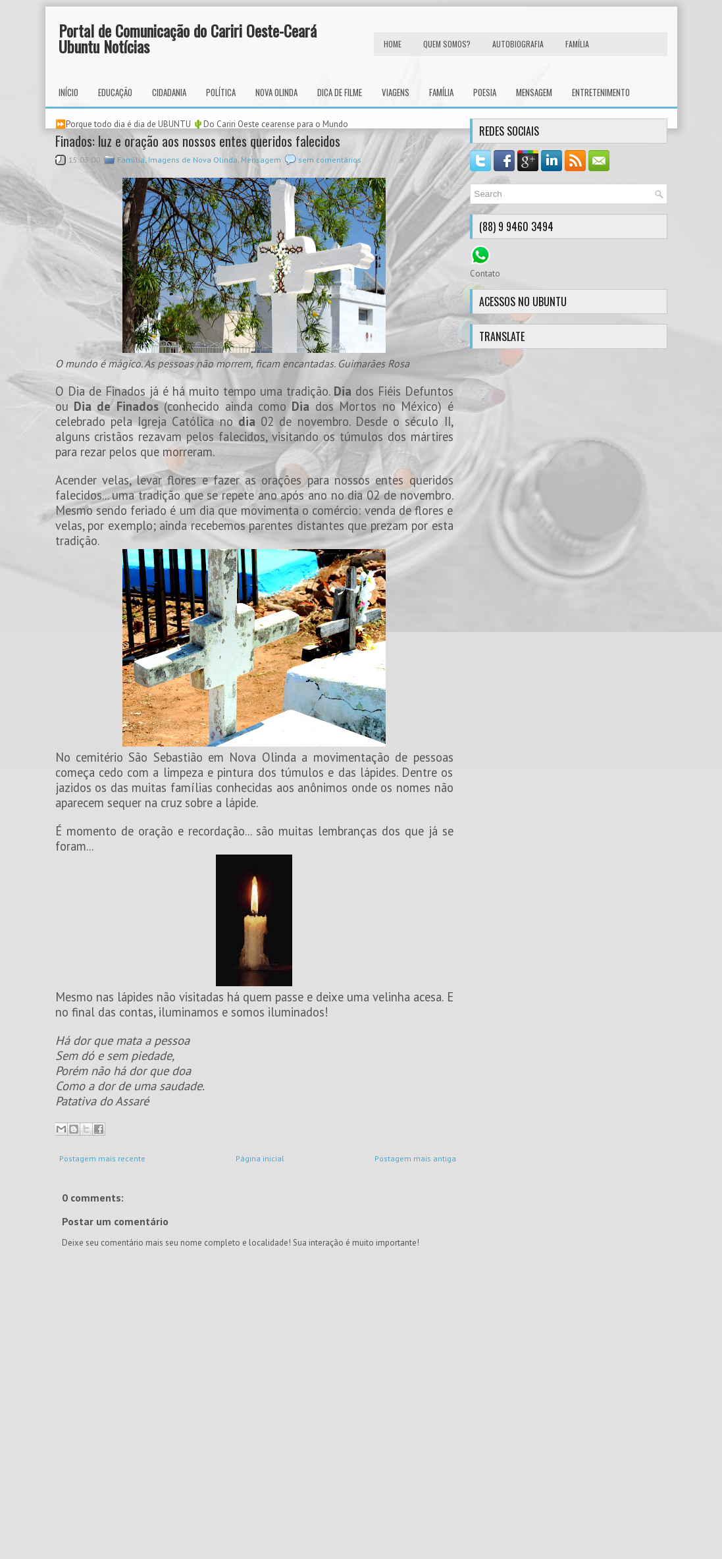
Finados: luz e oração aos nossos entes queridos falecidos (197, 140)
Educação (115, 92)
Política (221, 92)
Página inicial (260, 1158)
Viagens (395, 92)
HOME (392, 43)
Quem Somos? (447, 43)
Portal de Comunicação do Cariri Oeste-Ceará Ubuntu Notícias (188, 38)
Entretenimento (601, 92)
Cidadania (169, 92)
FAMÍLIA (577, 43)
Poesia (484, 92)
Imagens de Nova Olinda (193, 160)
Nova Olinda (276, 92)
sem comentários (329, 160)
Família (441, 92)
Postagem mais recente (102, 1158)
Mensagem (534, 92)
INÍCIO (68, 92)
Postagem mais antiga (415, 1158)
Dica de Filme (339, 92)
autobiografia (518, 43)
